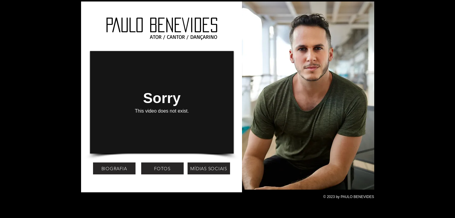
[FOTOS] (162, 168)
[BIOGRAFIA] (114, 168)
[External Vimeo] (162, 102)
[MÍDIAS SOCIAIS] (209, 168)
